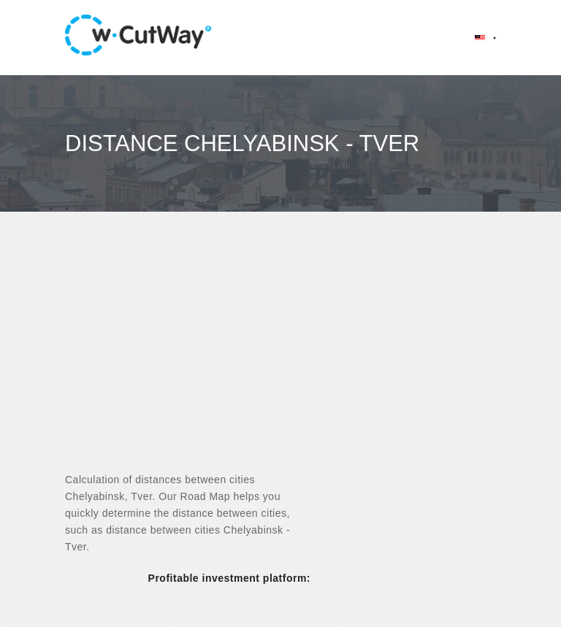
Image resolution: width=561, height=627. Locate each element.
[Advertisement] (280, 355)
